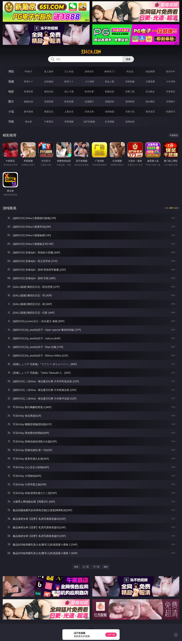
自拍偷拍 (48, 81)
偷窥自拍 (28, 101)
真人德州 (48, 71)
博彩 (11, 71)
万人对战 (69, 71)
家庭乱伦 (48, 111)
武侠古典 (89, 111)
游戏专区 (89, 71)
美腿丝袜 (109, 101)
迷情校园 (109, 111)
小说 (11, 111)
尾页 (106, 566)
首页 (76, 566)
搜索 (128, 59)
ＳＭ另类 (170, 81)
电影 (11, 91)
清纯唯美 (129, 101)
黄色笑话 (150, 111)
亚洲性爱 (28, 91)
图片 (11, 101)
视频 (11, 81)
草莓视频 (69, 121)
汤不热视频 (89, 121)
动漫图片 (89, 101)
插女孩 (28, 121)
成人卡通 (69, 91)
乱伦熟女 (150, 91)
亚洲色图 (48, 101)
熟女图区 (150, 101)
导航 (11, 121)
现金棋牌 (150, 71)
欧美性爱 (89, 91)
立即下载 (111, 634)
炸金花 (129, 71)
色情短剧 (129, 121)
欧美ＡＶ (69, 81)
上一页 (86, 566)
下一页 (96, 566)
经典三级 (129, 91)
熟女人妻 (109, 81)
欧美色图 (69, 101)
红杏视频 (109, 121)
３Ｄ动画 (89, 81)
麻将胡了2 (109, 71)
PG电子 (28, 71)
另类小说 (129, 111)
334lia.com (91, 52)
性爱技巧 (170, 111)
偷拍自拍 (48, 91)
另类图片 (170, 101)
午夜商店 (48, 121)
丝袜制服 (129, 81)
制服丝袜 (109, 91)
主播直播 (150, 81)
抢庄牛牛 (170, 71)
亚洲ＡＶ (28, 81)
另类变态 (170, 91)
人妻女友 (69, 111)
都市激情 (28, 111)
